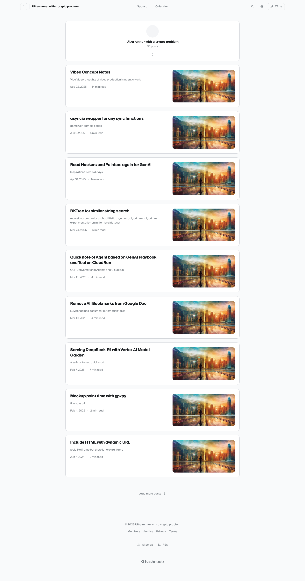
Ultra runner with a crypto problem (55, 6)
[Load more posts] (152, 494)
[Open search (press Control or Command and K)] (252, 6)
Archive (148, 531)
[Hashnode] (152, 54)
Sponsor (142, 6)
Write (276, 6)
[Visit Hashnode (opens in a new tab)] (152, 561)
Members (134, 531)
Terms (173, 531)
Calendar (161, 6)
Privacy (161, 531)
